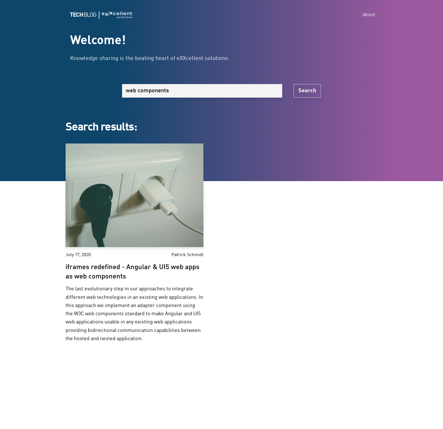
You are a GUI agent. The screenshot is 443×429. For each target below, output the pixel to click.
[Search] (202, 91)
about (368, 14)
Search (307, 91)
